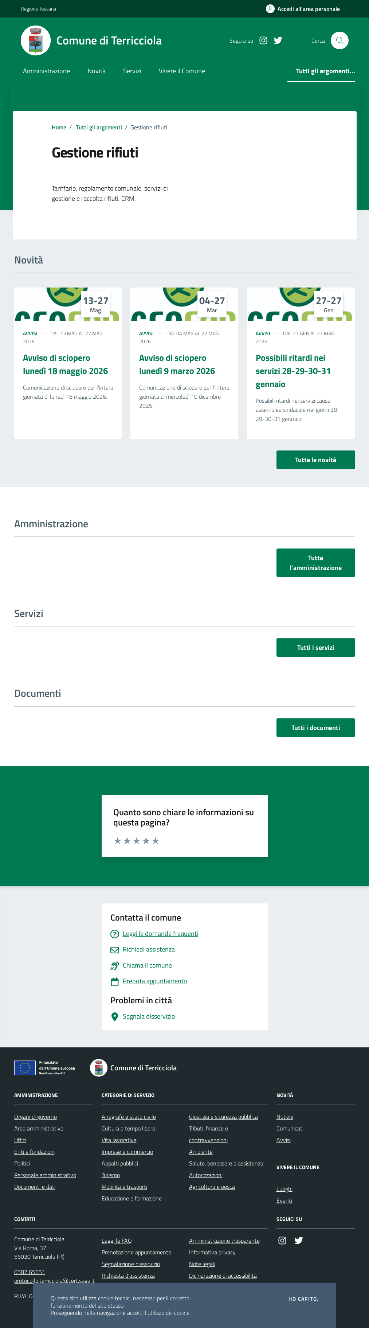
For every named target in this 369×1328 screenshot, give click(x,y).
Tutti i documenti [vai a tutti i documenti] (315, 728)
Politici (22, 1163)
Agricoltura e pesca (212, 1186)
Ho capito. (303, 1298)
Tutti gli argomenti (99, 127)
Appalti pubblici (120, 1163)
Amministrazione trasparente (224, 1240)
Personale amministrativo (45, 1175)
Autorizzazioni (206, 1175)
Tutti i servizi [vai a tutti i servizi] (315, 647)
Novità (96, 71)
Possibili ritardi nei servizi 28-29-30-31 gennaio (293, 370)
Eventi (284, 1200)
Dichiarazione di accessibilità (223, 1275)
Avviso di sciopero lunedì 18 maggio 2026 (65, 364)
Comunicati (289, 1128)
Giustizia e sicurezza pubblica (223, 1116)
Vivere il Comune (182, 71)
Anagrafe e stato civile (129, 1116)
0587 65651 (29, 1272)
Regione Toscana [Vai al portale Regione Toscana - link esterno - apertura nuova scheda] (38, 8)
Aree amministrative (38, 1128)
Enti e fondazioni (34, 1151)
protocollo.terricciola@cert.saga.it (54, 1280)
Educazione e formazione (132, 1198)
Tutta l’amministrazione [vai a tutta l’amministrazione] (316, 563)
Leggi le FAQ (117, 1240)
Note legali (202, 1263)
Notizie (284, 1116)
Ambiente (201, 1151)
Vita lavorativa (119, 1140)
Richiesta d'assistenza (128, 1275)
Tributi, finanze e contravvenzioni (208, 1134)
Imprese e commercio (127, 1151)
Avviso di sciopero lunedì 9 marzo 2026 (177, 364)
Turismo (111, 1175)
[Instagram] (260, 40)
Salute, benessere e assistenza (226, 1163)
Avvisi (30, 333)
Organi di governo (35, 1116)
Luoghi (284, 1188)
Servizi (132, 71)
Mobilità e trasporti (124, 1186)
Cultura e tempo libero (128, 1128)
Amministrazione (46, 71)
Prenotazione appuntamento (136, 1252)
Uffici (20, 1140)
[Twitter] (275, 40)
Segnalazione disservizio (131, 1263)
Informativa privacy (212, 1252)
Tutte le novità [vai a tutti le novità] (315, 460)
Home (59, 127)
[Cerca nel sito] (339, 40)
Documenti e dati (34, 1186)
